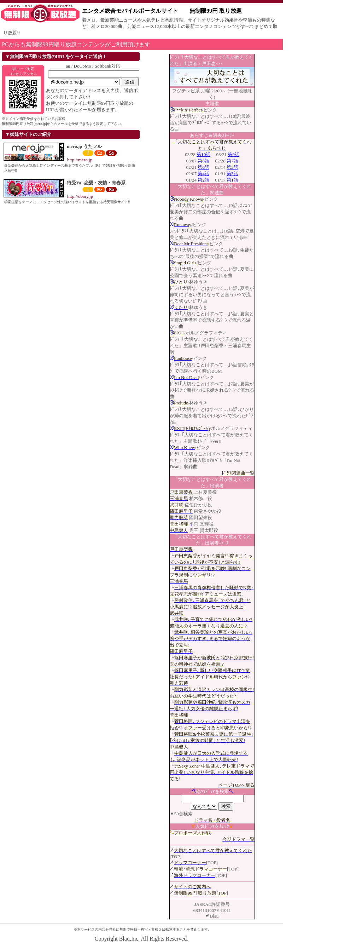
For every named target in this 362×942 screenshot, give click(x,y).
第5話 (232, 167)
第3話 (232, 173)
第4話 (203, 173)
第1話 (232, 180)
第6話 (203, 167)
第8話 (203, 160)
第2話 (203, 180)
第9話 (233, 154)
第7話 (232, 160)
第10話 (203, 154)
